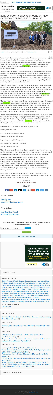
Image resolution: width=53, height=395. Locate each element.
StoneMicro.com (33, 393)
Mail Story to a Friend (9, 212)
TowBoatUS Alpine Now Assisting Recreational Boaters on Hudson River (25, 302)
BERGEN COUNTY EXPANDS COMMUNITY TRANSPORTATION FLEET (26, 326)
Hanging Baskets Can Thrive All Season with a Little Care (20, 297)
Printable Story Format (10, 214)
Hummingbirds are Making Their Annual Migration (18, 348)
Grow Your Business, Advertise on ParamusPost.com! (26, 2)
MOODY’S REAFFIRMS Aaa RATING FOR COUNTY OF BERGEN (24, 362)
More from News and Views (12, 202)
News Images (6, 307)
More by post (6, 200)
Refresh (28, 228)
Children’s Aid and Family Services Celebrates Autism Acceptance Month (25, 281)
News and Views (32, 52)
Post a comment (26, 231)
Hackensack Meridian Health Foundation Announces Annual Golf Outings (26, 285)
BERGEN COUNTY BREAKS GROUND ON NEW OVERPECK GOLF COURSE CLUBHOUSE (24, 17)
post (3, 52)
